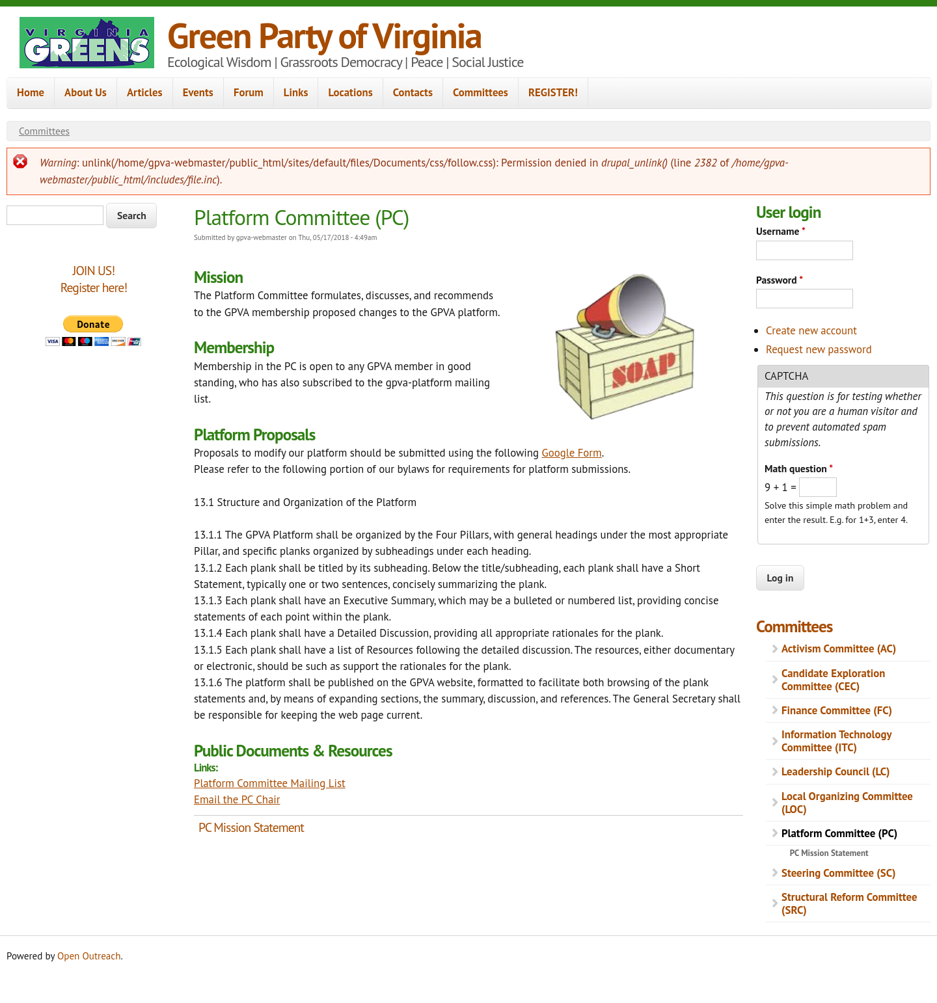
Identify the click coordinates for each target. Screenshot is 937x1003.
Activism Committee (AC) (838, 648)
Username (781, 230)
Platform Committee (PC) (839, 833)
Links (296, 92)
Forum (249, 92)
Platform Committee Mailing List (270, 783)
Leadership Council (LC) (835, 771)
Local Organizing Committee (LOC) (847, 802)
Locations (350, 92)
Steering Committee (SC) (838, 873)
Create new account (811, 330)
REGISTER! (553, 92)
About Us (85, 92)
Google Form (571, 453)
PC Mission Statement (251, 827)
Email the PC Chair (237, 799)
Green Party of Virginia (324, 35)
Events (198, 92)
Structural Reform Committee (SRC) (849, 903)
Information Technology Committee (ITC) (836, 741)
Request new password (819, 349)
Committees (480, 92)
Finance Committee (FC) (836, 710)
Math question (799, 468)
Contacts (413, 92)
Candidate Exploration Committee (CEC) (833, 679)
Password (779, 279)
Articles (145, 92)
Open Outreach (88, 956)
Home (30, 92)
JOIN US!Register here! (94, 278)
